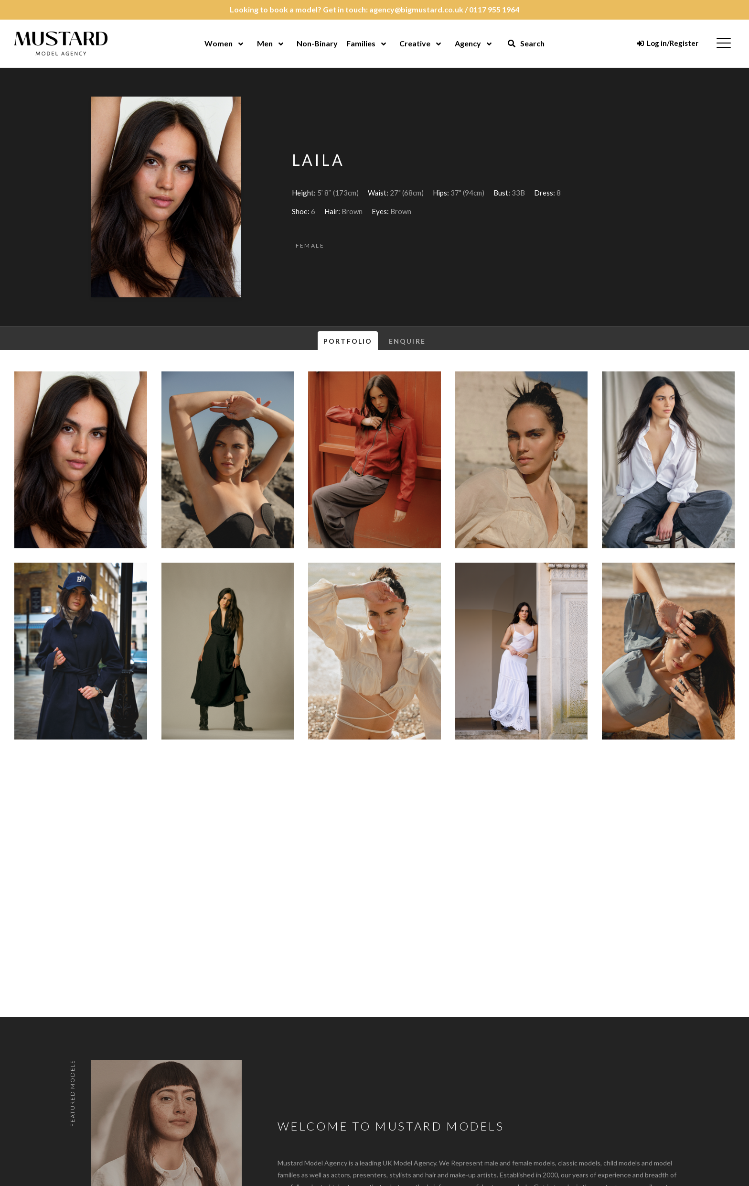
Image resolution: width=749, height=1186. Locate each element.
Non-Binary (317, 43)
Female (310, 245)
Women (218, 43)
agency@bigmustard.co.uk (416, 9)
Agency (468, 43)
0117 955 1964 (494, 9)
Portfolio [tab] (347, 341)
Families (360, 43)
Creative (414, 43)
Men (265, 43)
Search (526, 43)
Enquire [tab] (407, 341)
